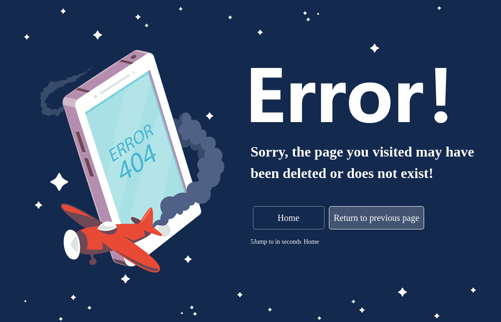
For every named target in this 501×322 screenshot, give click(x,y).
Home (288, 218)
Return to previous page (377, 218)
